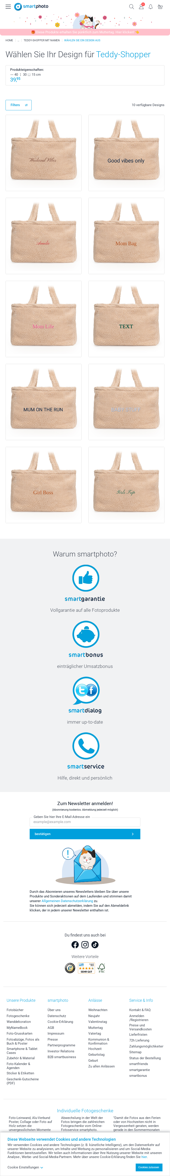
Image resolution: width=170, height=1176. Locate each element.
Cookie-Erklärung (60, 1022)
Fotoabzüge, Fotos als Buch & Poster (23, 1041)
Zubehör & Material (21, 1058)
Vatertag (94, 1033)
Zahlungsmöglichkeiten (146, 1046)
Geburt (93, 1061)
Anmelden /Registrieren (138, 1018)
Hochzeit (95, 1049)
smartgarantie (139, 1070)
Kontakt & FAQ (140, 1010)
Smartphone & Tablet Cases (22, 1051)
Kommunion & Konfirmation (98, 1041)
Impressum (56, 1033)
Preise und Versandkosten (140, 1027)
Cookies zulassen (148, 1167)
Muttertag (95, 1028)
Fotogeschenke (18, 1016)
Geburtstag (96, 1055)
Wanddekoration (19, 1022)
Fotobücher (15, 1010)
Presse (53, 1039)
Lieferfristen (138, 1035)
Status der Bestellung (145, 1058)
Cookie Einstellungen (25, 1167)
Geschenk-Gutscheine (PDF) (23, 1081)
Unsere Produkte (21, 1000)
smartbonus (138, 1076)
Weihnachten (97, 1010)
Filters (15, 105)
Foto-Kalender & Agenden (18, 1066)
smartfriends (138, 1064)
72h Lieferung (139, 1040)
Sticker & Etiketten (20, 1073)
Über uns (54, 1010)
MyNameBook (17, 1028)
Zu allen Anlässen (101, 1066)
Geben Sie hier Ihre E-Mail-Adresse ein (62, 817)
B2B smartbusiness (62, 1057)
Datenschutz (57, 1016)
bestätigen (42, 834)
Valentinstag (97, 1022)
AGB (51, 1028)
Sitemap (135, 1052)
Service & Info (141, 1000)
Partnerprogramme (61, 1045)
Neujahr (94, 1016)
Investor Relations (61, 1051)
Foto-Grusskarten (19, 1033)
